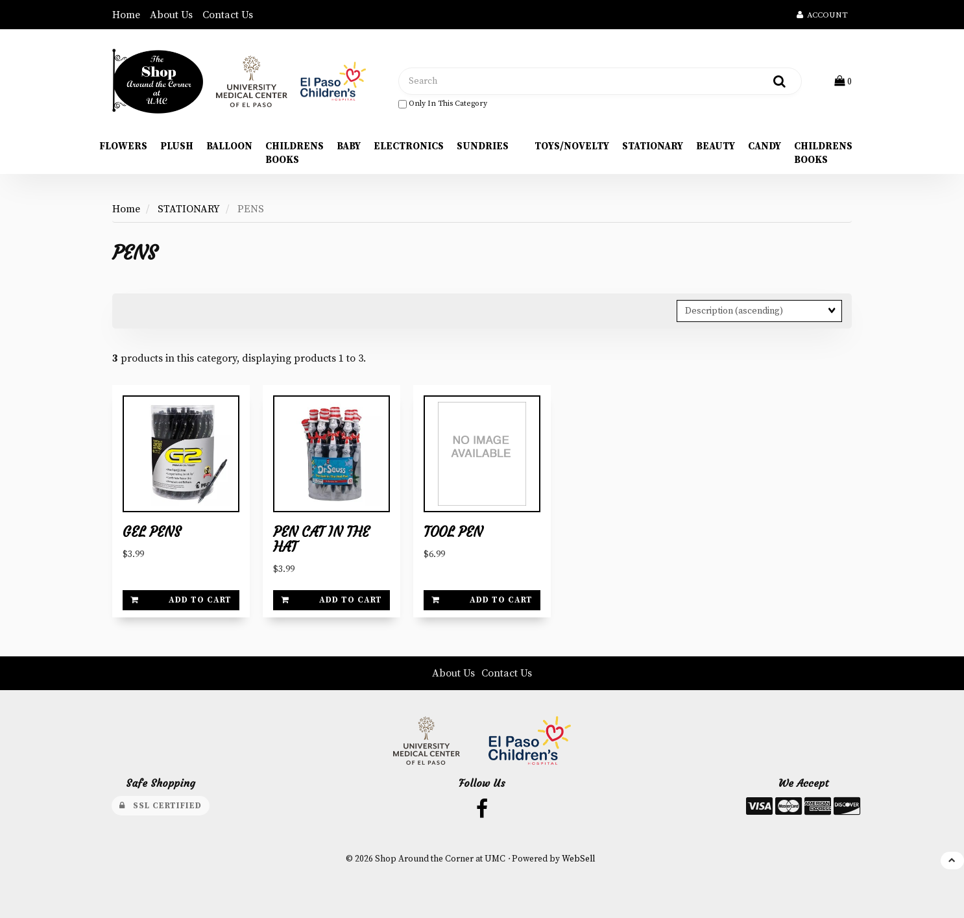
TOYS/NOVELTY (572, 146)
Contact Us (227, 14)
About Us (171, 14)
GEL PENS (152, 532)
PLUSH (176, 146)
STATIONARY (652, 146)
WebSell (578, 859)
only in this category (442, 103)
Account (822, 15)
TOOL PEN (453, 532)
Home (126, 14)
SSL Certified (160, 805)
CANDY (764, 146)
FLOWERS (123, 146)
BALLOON (229, 146)
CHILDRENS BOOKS (294, 153)
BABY (349, 146)
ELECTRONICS (409, 146)
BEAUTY (715, 146)
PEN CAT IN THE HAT (321, 540)
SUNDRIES (483, 146)
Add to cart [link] (181, 600)
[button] (843, 81)
